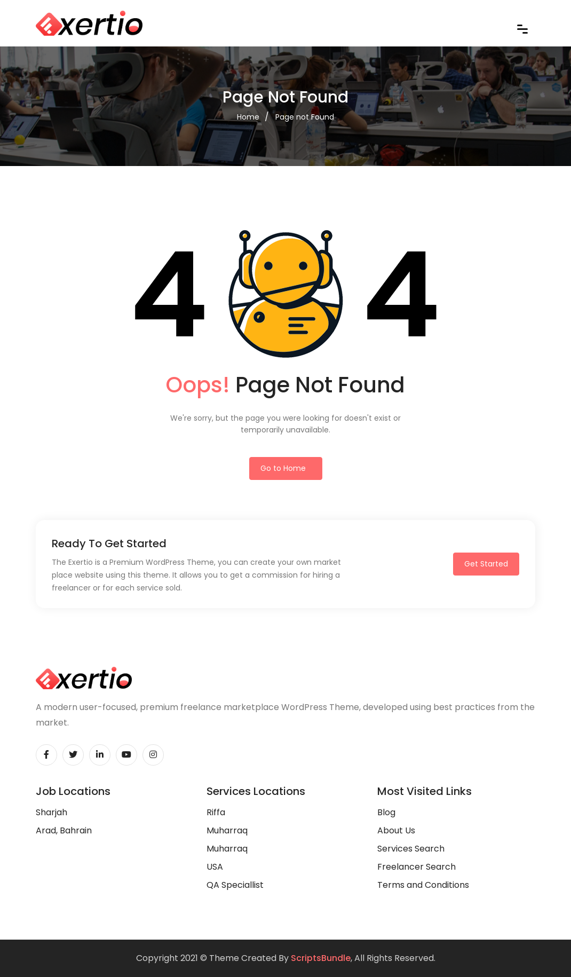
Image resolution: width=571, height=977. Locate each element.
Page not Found (304, 117)
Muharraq (227, 830)
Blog (386, 812)
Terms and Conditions (423, 885)
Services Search (411, 848)
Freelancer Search (416, 867)
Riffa (216, 812)
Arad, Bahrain (64, 830)
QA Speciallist (235, 885)
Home (248, 117)
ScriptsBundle (321, 958)
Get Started (486, 563)
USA (215, 867)
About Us (396, 830)
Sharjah (51, 812)
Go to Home (283, 468)
